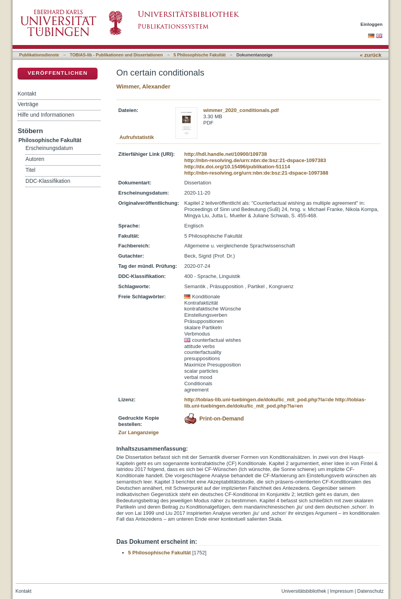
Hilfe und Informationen (46, 115)
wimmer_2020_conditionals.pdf (241, 110)
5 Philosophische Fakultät (199, 54)
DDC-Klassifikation (47, 181)
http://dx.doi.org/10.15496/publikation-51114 (237, 167)
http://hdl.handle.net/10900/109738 (225, 154)
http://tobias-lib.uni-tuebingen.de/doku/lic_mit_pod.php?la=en (275, 403)
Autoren (34, 159)
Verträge (28, 104)
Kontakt (27, 93)
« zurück (370, 55)
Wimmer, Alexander (143, 86)
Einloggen (372, 24)
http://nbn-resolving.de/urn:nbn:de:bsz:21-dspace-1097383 (255, 160)
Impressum (342, 591)
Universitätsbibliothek (304, 591)
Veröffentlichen (57, 73)
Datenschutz (370, 591)
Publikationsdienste (39, 54)
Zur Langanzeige (138, 432)
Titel (30, 170)
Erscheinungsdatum (49, 148)
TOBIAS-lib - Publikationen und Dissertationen (116, 54)
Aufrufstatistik (136, 137)
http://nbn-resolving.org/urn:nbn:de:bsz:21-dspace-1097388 (256, 173)
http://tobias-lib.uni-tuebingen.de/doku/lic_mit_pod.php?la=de (259, 399)
